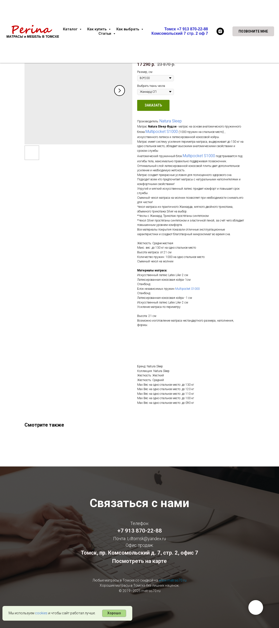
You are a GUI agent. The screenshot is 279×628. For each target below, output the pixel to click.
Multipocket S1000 (162, 131)
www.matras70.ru (172, 580)
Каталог (70, 29)
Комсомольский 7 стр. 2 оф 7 (179, 33)
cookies (41, 613)
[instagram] (220, 31)
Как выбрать (128, 29)
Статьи (105, 33)
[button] (253, 31)
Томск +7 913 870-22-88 (186, 29)
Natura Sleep (170, 121)
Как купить (97, 29)
